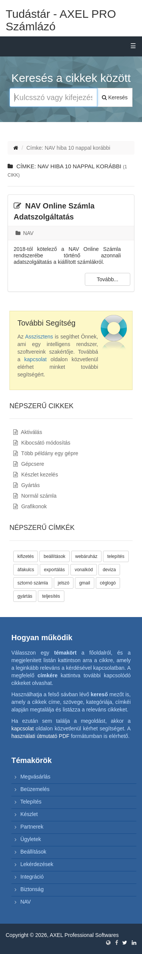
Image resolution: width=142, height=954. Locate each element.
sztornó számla (32, 583)
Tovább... (108, 279)
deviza (109, 569)
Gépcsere (28, 464)
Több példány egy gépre (45, 453)
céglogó (108, 583)
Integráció (32, 877)
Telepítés (30, 802)
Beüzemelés (35, 789)
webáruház (86, 556)
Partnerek (32, 827)
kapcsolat (35, 359)
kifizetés (25, 556)
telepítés (115, 556)
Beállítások (33, 852)
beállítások (54, 556)
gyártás (24, 596)
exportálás (54, 569)
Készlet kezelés (35, 475)
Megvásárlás (35, 777)
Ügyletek (30, 839)
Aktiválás (27, 432)
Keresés (115, 97)
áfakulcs (25, 569)
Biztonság (32, 889)
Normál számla (34, 496)
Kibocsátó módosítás (41, 443)
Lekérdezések (36, 864)
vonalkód (84, 569)
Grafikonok (30, 506)
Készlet (29, 814)
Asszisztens (39, 337)
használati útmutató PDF (40, 736)
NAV (25, 233)
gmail (84, 583)
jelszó (64, 583)
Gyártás (26, 485)
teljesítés (51, 596)
